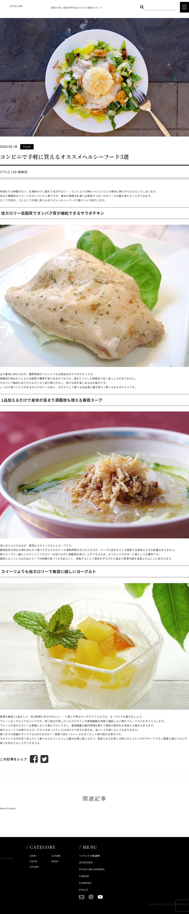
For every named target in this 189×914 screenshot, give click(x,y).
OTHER (34, 866)
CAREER (84, 876)
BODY (55, 861)
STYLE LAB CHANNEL (92, 869)
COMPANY (85, 883)
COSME (56, 855)
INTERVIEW (86, 862)
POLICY (83, 889)
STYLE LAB (15, 6)
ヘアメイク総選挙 (89, 855)
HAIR (33, 855)
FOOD (33, 861)
